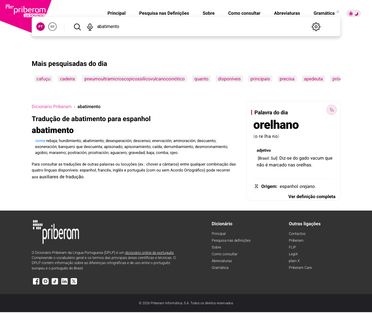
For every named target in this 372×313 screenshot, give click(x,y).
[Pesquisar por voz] (89, 26)
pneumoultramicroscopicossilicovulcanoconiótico (134, 79)
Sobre (208, 13)
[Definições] (316, 26)
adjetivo (264, 150)
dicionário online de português (149, 253)
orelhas (303, 165)
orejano (306, 186)
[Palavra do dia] (331, 110)
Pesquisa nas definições (231, 241)
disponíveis (229, 79)
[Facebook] (36, 284)
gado (304, 158)
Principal (116, 13)
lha (267, 136)
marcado (278, 165)
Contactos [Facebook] (297, 234)
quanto (201, 79)
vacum (317, 158)
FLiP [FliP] (292, 247)
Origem (268, 186)
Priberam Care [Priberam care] (300, 268)
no (275, 136)
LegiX (293, 254)
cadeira (67, 79)
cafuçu (43, 79)
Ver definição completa (311, 196)
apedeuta (313, 79)
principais (260, 79)
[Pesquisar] (77, 26)
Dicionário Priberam (51, 106)
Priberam (296, 241)
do (295, 158)
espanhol (289, 186)
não (260, 165)
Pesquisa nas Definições (164, 13)
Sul (273, 158)
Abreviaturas (287, 13)
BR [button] (52, 27)
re (261, 136)
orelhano (276, 125)
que (328, 158)
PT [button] (40, 27)
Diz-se (285, 158)
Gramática (327, 13)
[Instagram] (45, 284)
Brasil (264, 158)
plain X (294, 261)
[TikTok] (55, 284)
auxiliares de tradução (61, 176)
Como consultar (244, 13)
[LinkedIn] (64, 284)
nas (291, 165)
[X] (74, 284)
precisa (287, 79)
